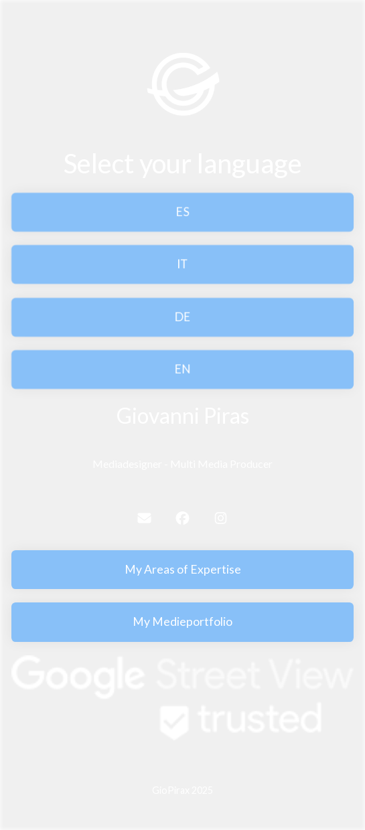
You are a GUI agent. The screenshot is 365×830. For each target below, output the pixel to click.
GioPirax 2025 (182, 790)
